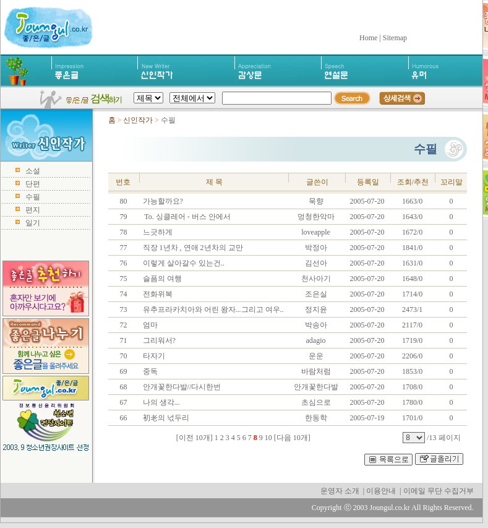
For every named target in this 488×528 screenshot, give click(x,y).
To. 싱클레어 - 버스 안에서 (186, 216)
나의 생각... (160, 402)
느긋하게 (157, 232)
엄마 (149, 325)
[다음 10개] (292, 437)
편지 (32, 210)
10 (268, 437)
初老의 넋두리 (165, 417)
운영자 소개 (339, 491)
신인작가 (138, 120)
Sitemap (395, 37)
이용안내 (381, 491)
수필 (32, 197)
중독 (149, 371)
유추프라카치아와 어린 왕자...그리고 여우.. (212, 309)
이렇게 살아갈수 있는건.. (183, 263)
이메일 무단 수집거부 (438, 491)
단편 (32, 184)
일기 (32, 223)
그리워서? (158, 340)
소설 (32, 171)
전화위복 (157, 294)
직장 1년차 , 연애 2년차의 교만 (192, 247)
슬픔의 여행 (161, 278)
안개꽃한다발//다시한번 (181, 387)
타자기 (153, 356)
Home (368, 37)
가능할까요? (162, 201)
